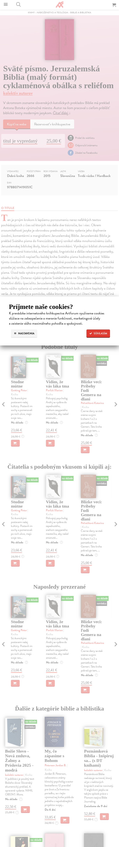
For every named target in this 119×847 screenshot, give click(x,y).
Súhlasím (98, 333)
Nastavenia (24, 333)
